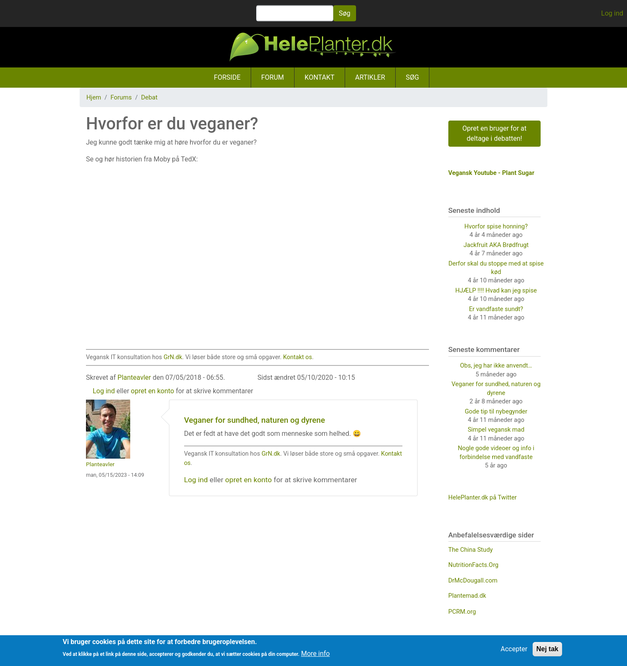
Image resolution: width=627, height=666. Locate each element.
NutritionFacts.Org (473, 565)
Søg (345, 13)
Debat (149, 97)
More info (315, 654)
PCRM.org (462, 611)
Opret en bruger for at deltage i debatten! (494, 133)
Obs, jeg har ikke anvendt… (496, 365)
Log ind (612, 13)
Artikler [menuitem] (370, 77)
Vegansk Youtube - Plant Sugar (491, 173)
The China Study (470, 549)
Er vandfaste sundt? (496, 309)
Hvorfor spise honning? (496, 226)
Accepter (514, 649)
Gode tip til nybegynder (496, 411)
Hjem (93, 97)
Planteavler (134, 377)
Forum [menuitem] (272, 77)
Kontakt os (297, 357)
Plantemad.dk (467, 595)
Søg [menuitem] (412, 77)
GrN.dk (172, 357)
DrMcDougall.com (473, 580)
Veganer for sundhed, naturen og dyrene (254, 420)
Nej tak (547, 649)
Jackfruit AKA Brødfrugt (496, 245)
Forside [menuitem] (227, 77)
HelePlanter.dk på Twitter (482, 497)
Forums (120, 97)
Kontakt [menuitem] (320, 77)
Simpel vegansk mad (496, 429)
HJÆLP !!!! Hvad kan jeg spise (496, 290)
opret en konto (152, 391)
